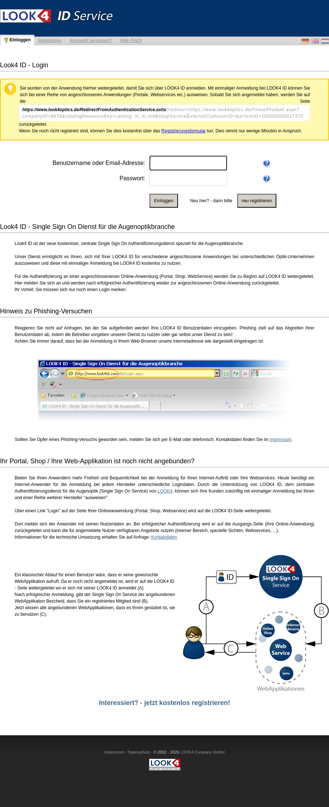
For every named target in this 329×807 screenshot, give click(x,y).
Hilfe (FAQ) (131, 40)
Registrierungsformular (183, 130)
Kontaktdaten (164, 537)
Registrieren (50, 40)
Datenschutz (139, 752)
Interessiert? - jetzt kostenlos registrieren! (164, 702)
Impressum (280, 439)
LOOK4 (165, 491)
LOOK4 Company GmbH (202, 752)
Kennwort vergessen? (91, 40)
